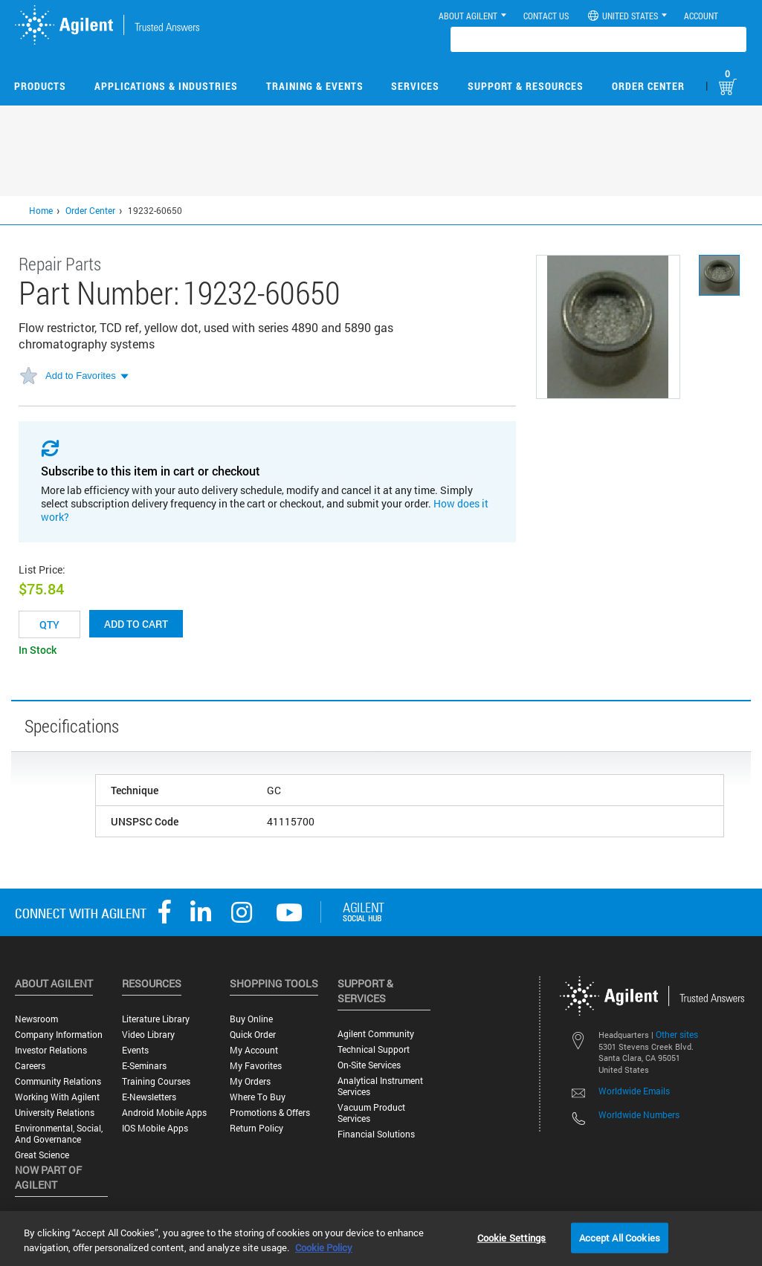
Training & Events (315, 86)
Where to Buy (257, 1097)
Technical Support (374, 1049)
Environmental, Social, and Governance (59, 1134)
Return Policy (256, 1128)
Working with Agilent (57, 1097)
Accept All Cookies (619, 1237)
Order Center (648, 86)
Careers (30, 1065)
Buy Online (251, 1019)
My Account (254, 1050)
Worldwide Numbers (638, 1114)
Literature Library (156, 1019)
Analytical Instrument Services (380, 1086)
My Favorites (256, 1065)
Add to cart (136, 624)
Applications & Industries (166, 86)
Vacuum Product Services (371, 1113)
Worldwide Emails (634, 1091)
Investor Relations (51, 1050)
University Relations (54, 1112)
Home (41, 210)
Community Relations (58, 1081)
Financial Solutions (376, 1134)
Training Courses (156, 1081)
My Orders (250, 1081)
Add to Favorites (80, 375)
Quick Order (253, 1034)
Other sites (677, 1034)
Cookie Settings (511, 1237)
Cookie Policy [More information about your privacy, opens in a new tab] (323, 1247)
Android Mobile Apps (164, 1112)
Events (135, 1050)
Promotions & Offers (270, 1112)
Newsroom (36, 1019)
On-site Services (369, 1065)
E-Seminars (144, 1065)
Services (415, 86)
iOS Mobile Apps (155, 1128)
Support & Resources (526, 86)
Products (40, 86)
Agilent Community (376, 1033)
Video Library (148, 1034)
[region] (381, 1238)
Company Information (59, 1034)
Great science (42, 1154)
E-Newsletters (149, 1097)
